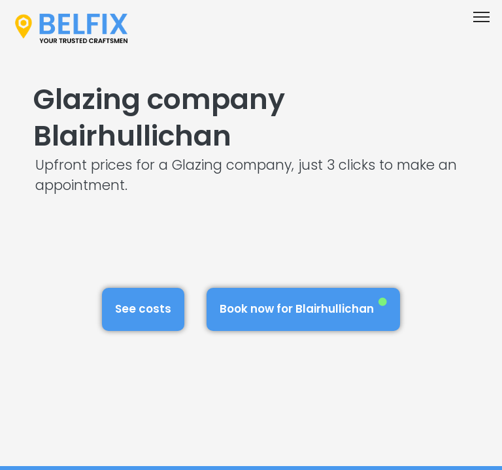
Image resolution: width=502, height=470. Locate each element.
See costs (143, 309)
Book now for (303, 307)
